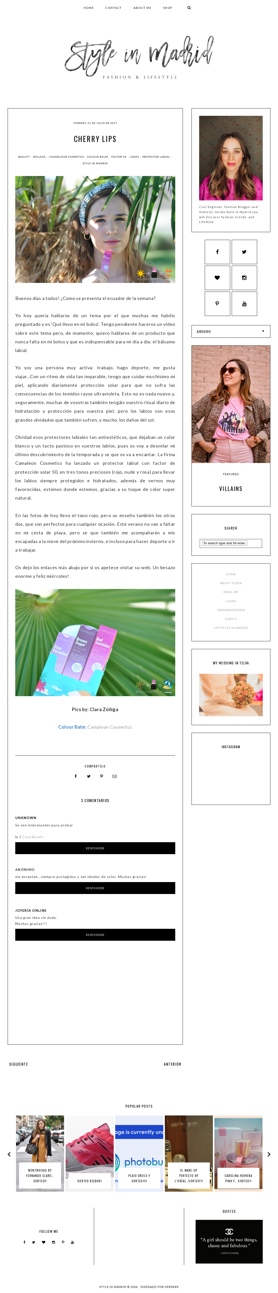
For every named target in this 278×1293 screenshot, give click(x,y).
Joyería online (31, 910)
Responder (95, 847)
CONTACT (113, 7)
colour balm (98, 156)
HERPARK (172, 1286)
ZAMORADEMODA (231, 612)
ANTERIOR (173, 1063)
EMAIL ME (231, 594)
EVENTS (231, 621)
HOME (89, 7)
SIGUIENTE (18, 1063)
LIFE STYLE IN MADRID (231, 630)
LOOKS (231, 603)
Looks (135, 156)
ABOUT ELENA (231, 585)
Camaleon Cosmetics (109, 726)
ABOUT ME (142, 7)
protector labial (156, 156)
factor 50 (119, 156)
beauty (24, 156)
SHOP (167, 7)
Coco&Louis (32, 837)
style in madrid (95, 163)
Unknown (25, 818)
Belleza (40, 156)
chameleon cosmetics (67, 156)
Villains (231, 491)
